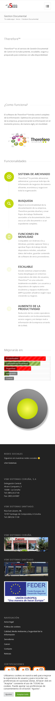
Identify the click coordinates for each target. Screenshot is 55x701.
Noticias (7, 653)
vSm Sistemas (10, 463)
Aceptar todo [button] (22, 694)
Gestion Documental (15, 16)
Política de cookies (12, 626)
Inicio (18, 19)
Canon (7, 644)
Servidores (9, 639)
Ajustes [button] (8, 694)
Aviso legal (9, 622)
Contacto (8, 648)
